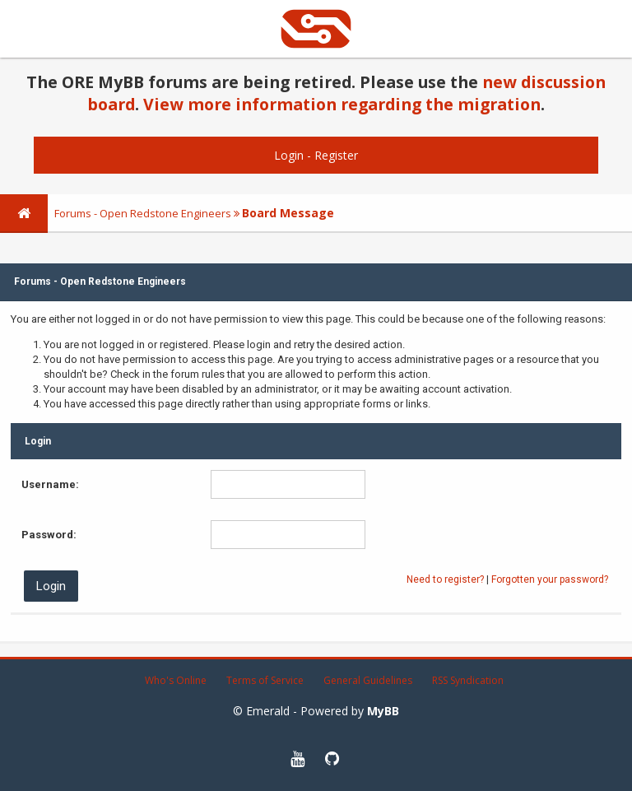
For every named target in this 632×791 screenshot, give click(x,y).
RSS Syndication (468, 680)
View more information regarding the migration (342, 104)
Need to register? (445, 579)
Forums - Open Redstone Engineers (142, 213)
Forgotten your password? (549, 579)
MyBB (383, 711)
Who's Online (176, 680)
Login (289, 155)
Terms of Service (265, 680)
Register (336, 155)
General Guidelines (367, 680)
